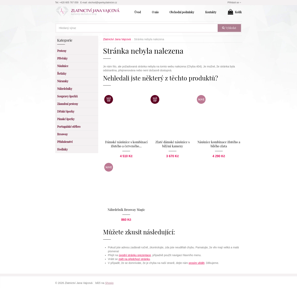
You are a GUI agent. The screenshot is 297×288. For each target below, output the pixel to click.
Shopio (109, 281)
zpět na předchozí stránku (134, 257)
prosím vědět (196, 261)
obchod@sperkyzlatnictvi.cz (102, 2)
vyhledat (229, 28)
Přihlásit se (235, 2)
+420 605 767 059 (69, 2)
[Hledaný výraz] (137, 28)
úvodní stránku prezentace (135, 253)
